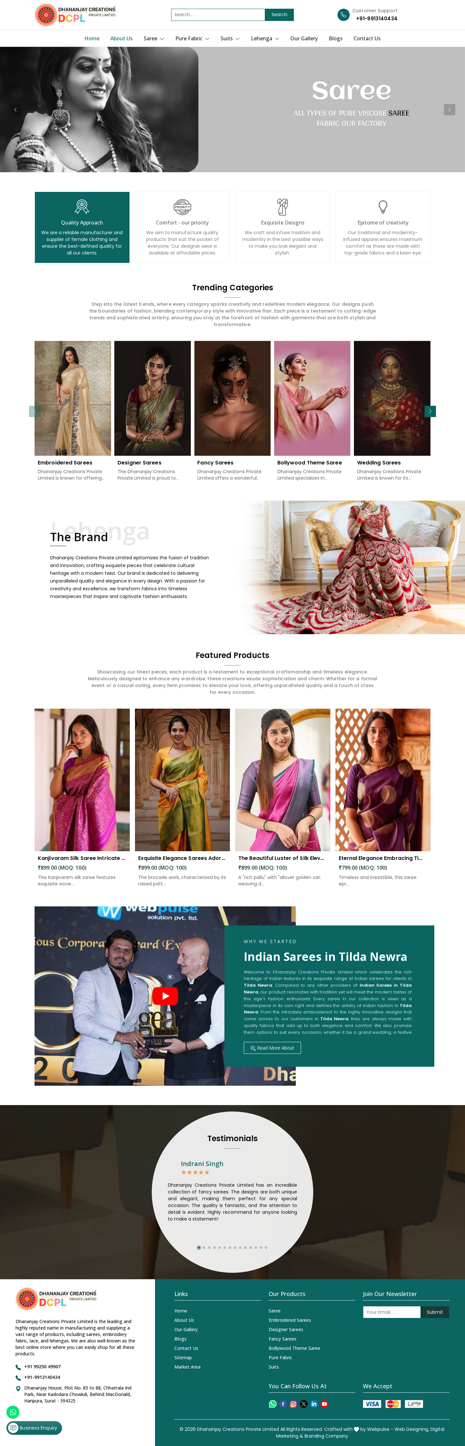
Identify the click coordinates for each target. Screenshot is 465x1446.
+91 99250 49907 (42, 1366)
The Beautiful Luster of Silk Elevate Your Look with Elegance (282, 864)
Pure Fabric (192, 38)
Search (279, 14)
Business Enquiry (32, 1428)
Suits (230, 38)
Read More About (272, 1048)
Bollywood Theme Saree (309, 469)
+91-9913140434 (377, 18)
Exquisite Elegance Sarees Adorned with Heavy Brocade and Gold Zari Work (182, 864)
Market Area (187, 1367)
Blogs (336, 38)
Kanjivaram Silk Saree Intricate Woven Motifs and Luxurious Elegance (82, 864)
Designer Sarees (139, 469)
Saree (154, 38)
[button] (430, 411)
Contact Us (367, 38)
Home (91, 38)
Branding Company (326, 1436)
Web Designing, (412, 1429)
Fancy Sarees (215, 469)
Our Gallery (304, 38)
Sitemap (183, 1357)
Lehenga (265, 38)
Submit (435, 1312)
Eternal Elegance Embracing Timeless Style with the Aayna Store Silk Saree (383, 864)
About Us (121, 38)
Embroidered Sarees (65, 469)
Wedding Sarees (379, 469)
